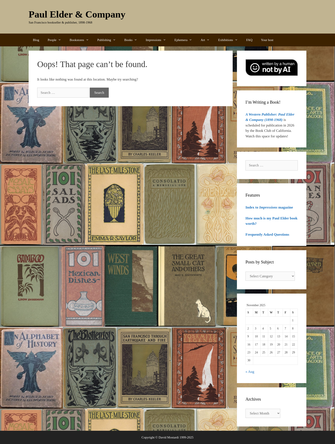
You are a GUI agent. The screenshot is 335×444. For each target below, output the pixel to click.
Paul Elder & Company (77, 14)
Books (132, 40)
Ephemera (186, 40)
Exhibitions (230, 40)
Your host (267, 40)
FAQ (249, 40)
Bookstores (81, 40)
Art (207, 40)
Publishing (108, 40)
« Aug (249, 372)
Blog (36, 40)
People (56, 40)
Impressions (158, 40)
